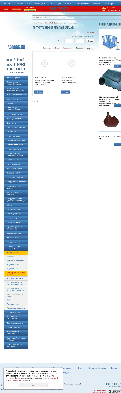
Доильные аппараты (15, 323)
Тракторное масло (13, 304)
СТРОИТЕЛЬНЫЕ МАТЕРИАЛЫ (14, 247)
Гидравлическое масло (15, 261)
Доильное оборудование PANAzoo (16, 339)
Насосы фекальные (14, 168)
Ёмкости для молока (15, 145)
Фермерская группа (14, 233)
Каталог (7, 4)
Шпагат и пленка (13, 222)
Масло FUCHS (12, 253)
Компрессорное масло (15, 278)
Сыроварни (11, 132)
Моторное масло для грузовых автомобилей (15, 283)
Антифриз (10, 257)
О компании (18, 4)
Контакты (96, 4)
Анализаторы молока (15, 114)
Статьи (68, 4)
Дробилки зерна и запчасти (14, 193)
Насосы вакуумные (14, 164)
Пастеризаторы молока (16, 140)
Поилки (10, 103)
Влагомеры (11, 123)
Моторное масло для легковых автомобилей (15, 289)
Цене (57, 48)
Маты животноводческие (16, 95)
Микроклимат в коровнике (13, 333)
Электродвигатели (14, 214)
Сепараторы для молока (16, 127)
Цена (60, 41)
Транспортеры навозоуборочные (14, 83)
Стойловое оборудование (17, 177)
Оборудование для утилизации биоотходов (16, 200)
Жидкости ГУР (12, 269)
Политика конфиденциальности (51, 389)
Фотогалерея (56, 4)
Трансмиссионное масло (16, 308)
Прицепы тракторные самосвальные (15, 228)
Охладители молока (15, 99)
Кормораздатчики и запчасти (14, 187)
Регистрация (16, 9)
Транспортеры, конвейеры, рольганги (15, 89)
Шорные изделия (13, 209)
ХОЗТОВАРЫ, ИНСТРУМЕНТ (12, 318)
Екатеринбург (30, 10)
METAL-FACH (12, 218)
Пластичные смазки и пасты (15, 295)
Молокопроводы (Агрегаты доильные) (15, 154)
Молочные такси (13, 136)
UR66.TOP (99, 390)
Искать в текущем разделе (84, 36)
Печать (91, 32)
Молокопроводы (111, 4)
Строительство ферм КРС (37, 4)
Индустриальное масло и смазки (16, 273)
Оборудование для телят (16, 182)
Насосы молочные (14, 160)
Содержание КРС (13, 173)
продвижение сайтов (99, 392)
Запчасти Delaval (13, 312)
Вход (6, 9)
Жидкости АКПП (13, 265)
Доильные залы (13, 238)
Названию (66, 48)
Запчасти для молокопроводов (13, 109)
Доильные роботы (14, 78)
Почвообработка (13, 242)
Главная (35, 23)
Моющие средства (14, 149)
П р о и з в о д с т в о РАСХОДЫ (15, 345)
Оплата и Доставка (82, 4)
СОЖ (9, 300)
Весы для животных (14, 119)
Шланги (10, 205)
